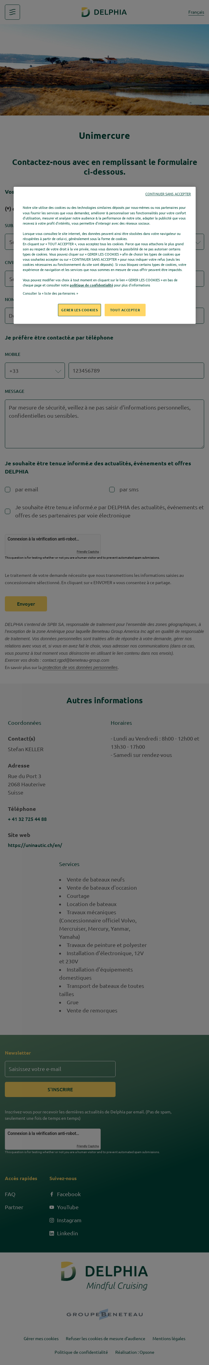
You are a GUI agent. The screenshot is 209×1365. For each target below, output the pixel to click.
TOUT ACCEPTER (125, 310)
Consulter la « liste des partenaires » (50, 294)
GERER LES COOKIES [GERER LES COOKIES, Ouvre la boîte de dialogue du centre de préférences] (79, 310)
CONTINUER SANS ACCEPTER (168, 194)
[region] (105, 255)
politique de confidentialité (91, 285)
